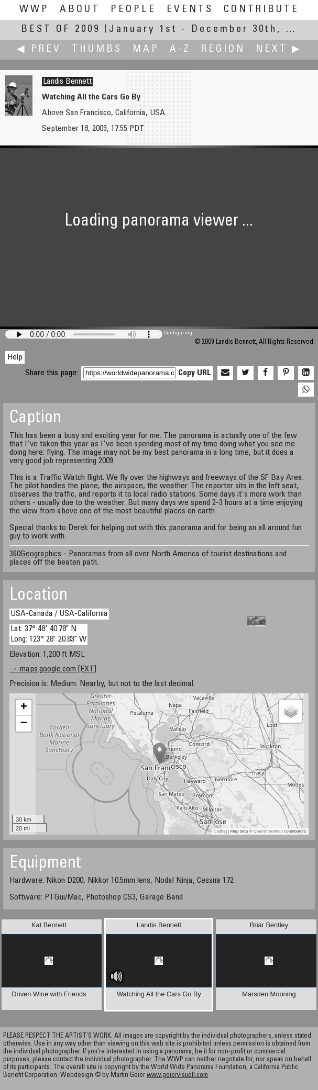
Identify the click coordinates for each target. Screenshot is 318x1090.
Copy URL (194, 373)
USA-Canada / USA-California (59, 614)
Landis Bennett (67, 81)
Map (146, 49)
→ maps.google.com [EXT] (52, 669)
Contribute (261, 10)
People (133, 10)
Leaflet (220, 831)
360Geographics (35, 554)
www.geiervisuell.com (177, 1075)
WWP (34, 10)
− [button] (23, 724)
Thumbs (97, 49)
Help (15, 357)
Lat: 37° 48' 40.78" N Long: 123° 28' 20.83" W (48, 634)
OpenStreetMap (268, 831)
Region (223, 49)
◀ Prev (39, 49)
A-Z (180, 49)
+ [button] (23, 707)
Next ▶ (279, 49)
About (80, 10)
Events (190, 10)
